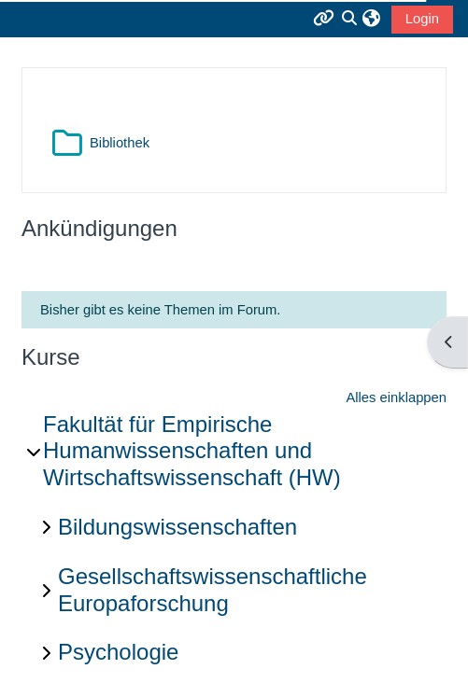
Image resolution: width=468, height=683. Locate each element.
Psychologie (118, 651)
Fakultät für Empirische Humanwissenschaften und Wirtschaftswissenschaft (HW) (192, 451)
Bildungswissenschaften (177, 526)
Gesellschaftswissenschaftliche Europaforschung (212, 590)
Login (422, 18)
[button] (371, 19)
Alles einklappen (396, 397)
